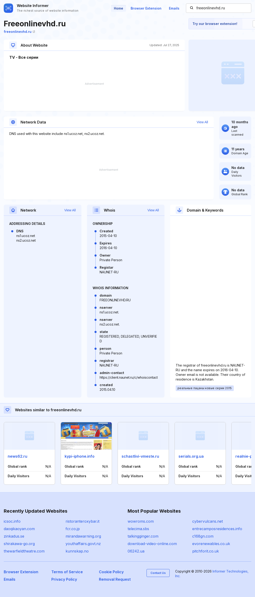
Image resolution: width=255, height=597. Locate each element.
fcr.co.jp (73, 528)
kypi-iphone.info (79, 456)
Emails (174, 8)
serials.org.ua (191, 456)
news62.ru (17, 456)
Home (118, 8)
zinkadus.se (14, 536)
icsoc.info (12, 521)
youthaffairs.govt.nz (83, 543)
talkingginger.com (143, 536)
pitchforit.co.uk (205, 551)
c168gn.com (202, 536)
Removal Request (115, 579)
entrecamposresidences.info (217, 528)
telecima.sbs (138, 528)
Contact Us (158, 573)
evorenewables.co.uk (211, 543)
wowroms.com (141, 521)
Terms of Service (67, 572)
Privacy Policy (64, 579)
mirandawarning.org (83, 536)
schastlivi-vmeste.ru (140, 456)
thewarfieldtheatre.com (24, 551)
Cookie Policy (111, 572)
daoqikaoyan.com (19, 528)
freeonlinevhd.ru (19, 32)
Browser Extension (146, 8)
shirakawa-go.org (19, 543)
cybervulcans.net (207, 521)
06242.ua (136, 551)
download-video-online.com (152, 543)
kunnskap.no (77, 551)
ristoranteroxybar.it (82, 521)
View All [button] (202, 122)
